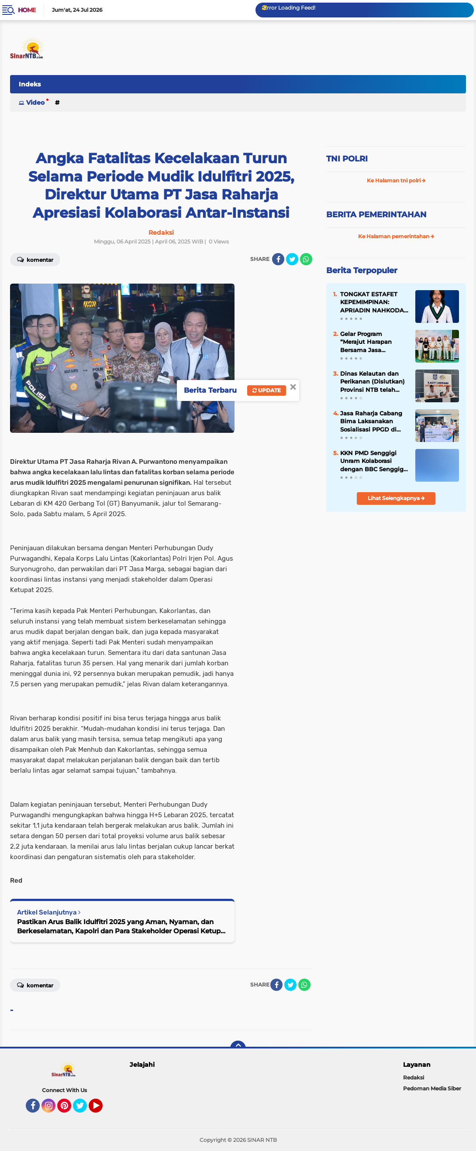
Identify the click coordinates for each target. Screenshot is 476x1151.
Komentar (35, 985)
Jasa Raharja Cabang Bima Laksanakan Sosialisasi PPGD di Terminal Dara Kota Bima (371, 421)
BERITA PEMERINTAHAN (376, 214)
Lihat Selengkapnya (396, 498)
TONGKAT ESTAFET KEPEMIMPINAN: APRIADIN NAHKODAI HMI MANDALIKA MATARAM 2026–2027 (373, 302)
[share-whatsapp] (306, 259)
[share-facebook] (278, 259)
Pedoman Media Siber (432, 1088)
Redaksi (413, 1077)
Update (266, 390)
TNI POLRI (347, 159)
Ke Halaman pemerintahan (396, 236)
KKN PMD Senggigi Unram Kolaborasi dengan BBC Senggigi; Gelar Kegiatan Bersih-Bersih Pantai (373, 461)
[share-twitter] (292, 259)
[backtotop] (238, 1048)
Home (27, 10)
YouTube (102, 1109)
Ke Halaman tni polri (396, 180)
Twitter (84, 1109)
